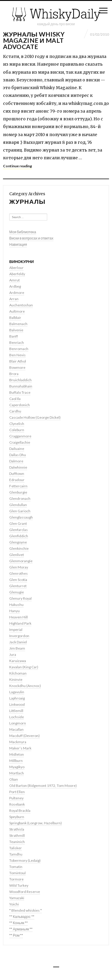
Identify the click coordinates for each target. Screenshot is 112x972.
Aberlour (16, 267)
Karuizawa (17, 660)
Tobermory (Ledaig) (25, 860)
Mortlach (16, 773)
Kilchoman (18, 673)
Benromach (18, 348)
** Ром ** (16, 935)
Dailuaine (16, 448)
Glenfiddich (18, 536)
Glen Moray (18, 567)
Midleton (16, 754)
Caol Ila (15, 398)
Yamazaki (16, 898)
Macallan (16, 729)
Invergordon (19, 636)
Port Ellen (17, 792)
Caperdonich (19, 405)
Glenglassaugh (21, 517)
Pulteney (16, 798)
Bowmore (17, 367)
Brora (14, 373)
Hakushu (16, 604)
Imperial (15, 629)
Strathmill (17, 835)
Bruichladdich (20, 380)
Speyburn (16, 817)
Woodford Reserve (24, 891)
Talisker (15, 848)
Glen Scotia (18, 579)
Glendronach (19, 498)
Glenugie (16, 592)
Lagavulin (16, 692)
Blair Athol (17, 361)
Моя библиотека (22, 232)
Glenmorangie (21, 561)
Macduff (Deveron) (24, 735)
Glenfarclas (18, 529)
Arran (14, 299)
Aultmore (17, 311)
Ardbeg (15, 286)
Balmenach (18, 324)
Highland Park (20, 623)
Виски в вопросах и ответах (31, 238)
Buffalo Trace (19, 392)
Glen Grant (18, 523)
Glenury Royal (20, 598)
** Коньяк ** (18, 923)
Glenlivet (16, 554)
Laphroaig (17, 698)
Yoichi (14, 904)
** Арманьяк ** (21, 929)
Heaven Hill (18, 617)
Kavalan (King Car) (23, 667)
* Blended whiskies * (25, 910)
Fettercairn (18, 486)
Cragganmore (20, 436)
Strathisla (16, 829)
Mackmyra (17, 742)
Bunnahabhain (20, 386)
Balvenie (16, 330)
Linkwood (17, 704)
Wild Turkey (18, 885)
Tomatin (15, 866)
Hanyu (14, 611)
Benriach (16, 342)
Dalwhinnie (18, 467)
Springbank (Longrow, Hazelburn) (35, 823)
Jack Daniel (18, 642)
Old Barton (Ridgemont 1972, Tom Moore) (43, 785)
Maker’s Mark (20, 748)
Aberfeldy (17, 274)
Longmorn (17, 723)
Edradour (16, 480)
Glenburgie (18, 492)
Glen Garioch (19, 511)
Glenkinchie (19, 548)
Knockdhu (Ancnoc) (25, 685)
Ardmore (16, 292)
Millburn (16, 760)
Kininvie (15, 679)
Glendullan (18, 504)
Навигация (18, 244)
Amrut (14, 280)
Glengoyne (18, 542)
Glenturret (18, 586)
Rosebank (17, 804)
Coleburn (16, 430)
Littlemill (16, 710)
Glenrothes (18, 573)
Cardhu (15, 411)
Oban (13, 779)
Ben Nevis (17, 355)
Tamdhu (15, 854)
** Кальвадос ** (21, 916)
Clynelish (16, 423)
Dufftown (16, 473)
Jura (12, 654)
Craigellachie (19, 442)
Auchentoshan (21, 305)
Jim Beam (17, 648)
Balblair (15, 317)
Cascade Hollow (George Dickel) (35, 417)
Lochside (16, 717)
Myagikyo (16, 767)
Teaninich (17, 841)
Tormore (16, 879)
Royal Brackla (19, 810)
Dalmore (16, 461)
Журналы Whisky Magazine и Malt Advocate (34, 40)
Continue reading (17, 166)
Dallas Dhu (17, 455)
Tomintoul (17, 873)
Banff (13, 336)
